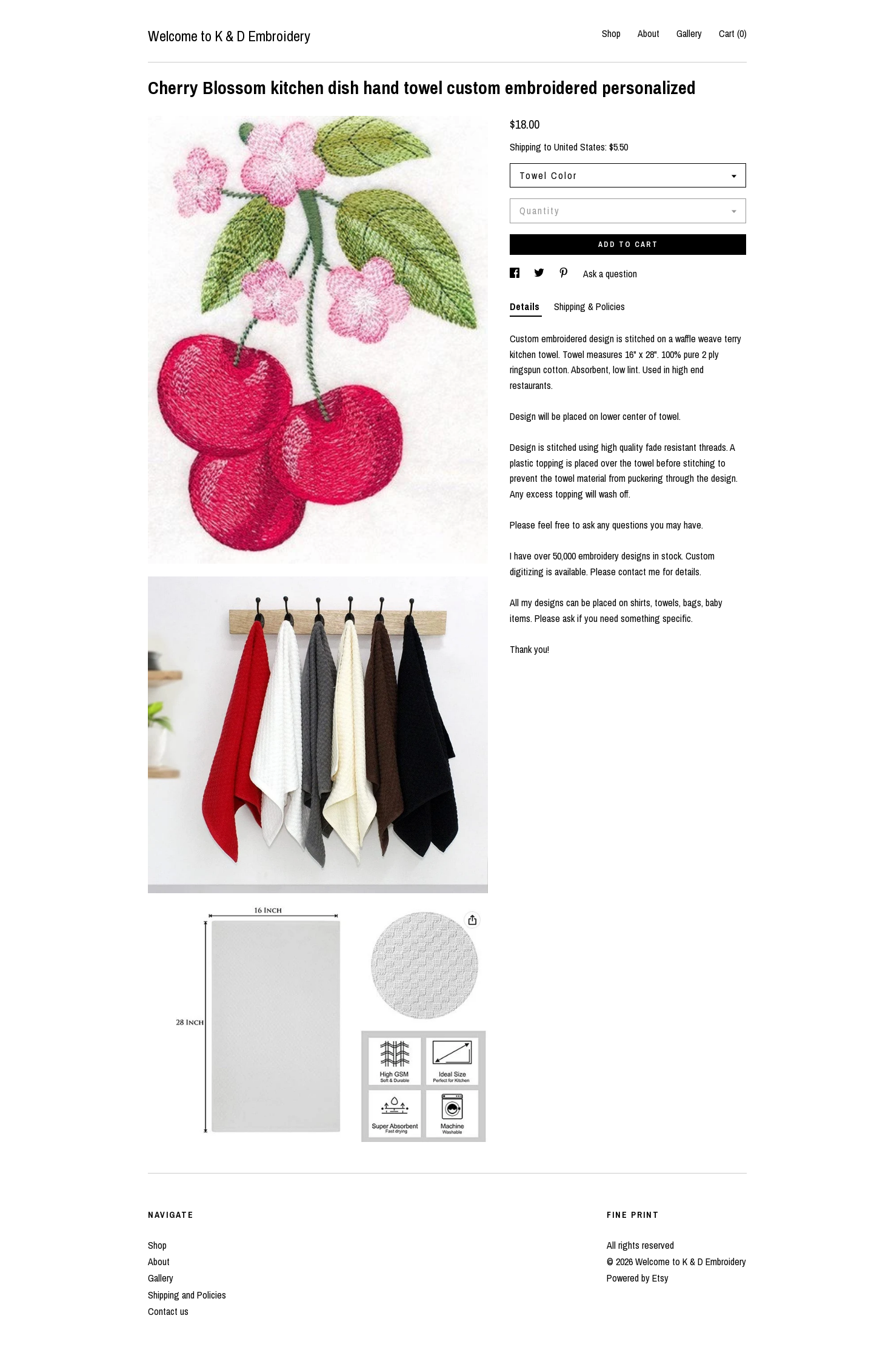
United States (579, 147)
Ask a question (610, 273)
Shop (611, 33)
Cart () (733, 33)
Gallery (689, 33)
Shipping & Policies (589, 306)
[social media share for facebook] (516, 273)
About (648, 33)
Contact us (168, 1311)
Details (526, 306)
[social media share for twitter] (540, 273)
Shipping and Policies (187, 1295)
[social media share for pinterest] (565, 273)
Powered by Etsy (638, 1278)
